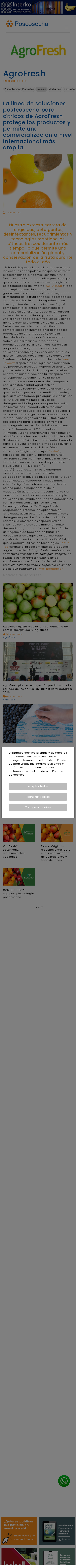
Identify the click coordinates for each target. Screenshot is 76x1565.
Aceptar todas (38, 786)
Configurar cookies (38, 807)
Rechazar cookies (38, 797)
